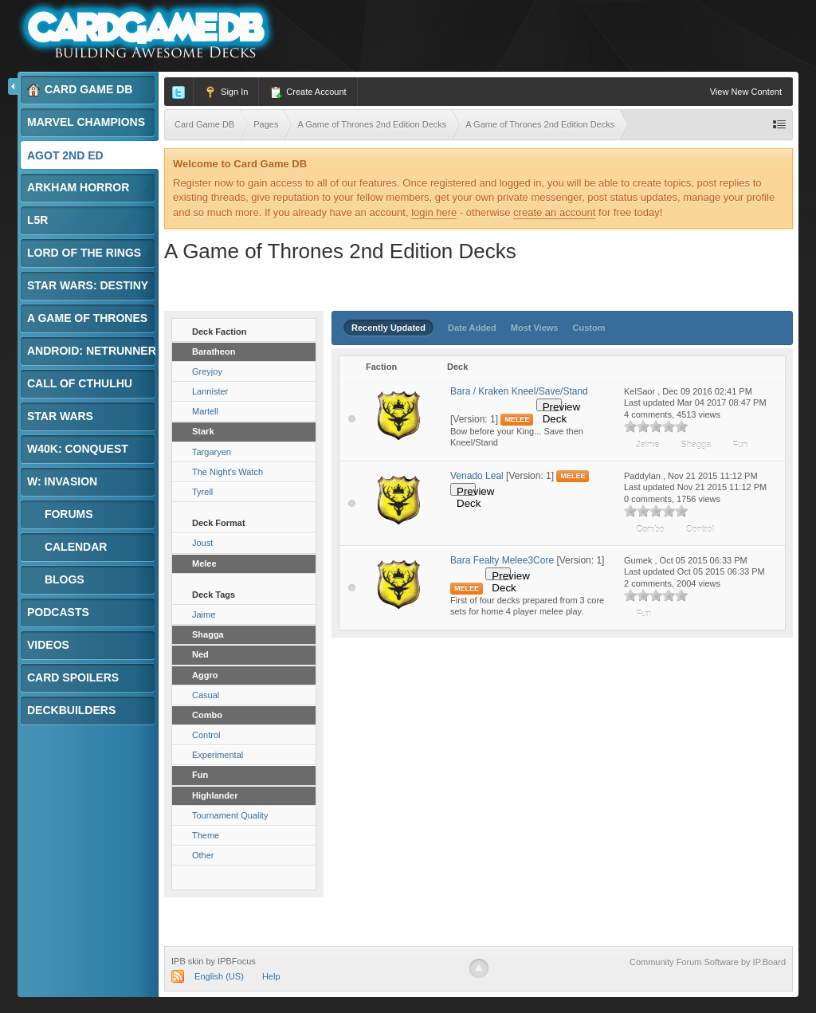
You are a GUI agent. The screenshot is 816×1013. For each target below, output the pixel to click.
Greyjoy (207, 371)
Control (206, 735)
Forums (60, 514)
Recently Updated (388, 327)
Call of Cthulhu (85, 383)
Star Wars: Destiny (93, 285)
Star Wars (65, 416)
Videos (48, 644)
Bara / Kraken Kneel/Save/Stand (519, 391)
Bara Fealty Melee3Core (502, 560)
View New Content (746, 91)
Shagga (208, 634)
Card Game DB (79, 89)
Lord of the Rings (89, 252)
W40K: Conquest (83, 448)
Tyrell (202, 492)
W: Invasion (67, 481)
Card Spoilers (78, 677)
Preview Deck (552, 406)
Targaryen (211, 452)
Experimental (217, 755)
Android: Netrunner (91, 355)
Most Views (535, 327)
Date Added (472, 327)
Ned (200, 654)
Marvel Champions (91, 122)
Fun (200, 774)
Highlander (214, 795)
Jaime (203, 614)
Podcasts (58, 612)
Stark (203, 431)
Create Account (307, 92)
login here (434, 212)
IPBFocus (237, 961)
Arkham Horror (83, 187)
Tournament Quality (230, 815)
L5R (42, 220)
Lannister (210, 391)
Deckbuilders (76, 710)
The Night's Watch (227, 472)
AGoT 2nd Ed (70, 155)
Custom (589, 327)
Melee (204, 563)
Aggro (205, 675)
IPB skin (187, 961)
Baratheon (213, 351)
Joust (202, 543)
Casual (205, 695)
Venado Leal (477, 475)
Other (203, 855)
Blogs (55, 580)
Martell (205, 411)
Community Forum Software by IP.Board (708, 962)
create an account (554, 212)
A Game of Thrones (92, 318)
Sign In (226, 92)
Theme (205, 835)
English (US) (219, 976)
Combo (207, 715)
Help (271, 976)
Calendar (67, 547)
